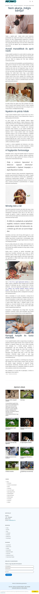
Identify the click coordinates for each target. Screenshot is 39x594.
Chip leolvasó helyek (10, 557)
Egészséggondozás (11, 491)
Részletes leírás (3, 592)
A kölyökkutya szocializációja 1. (26, 472)
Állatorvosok (8, 546)
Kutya (12, 5)
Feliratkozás (8, 574)
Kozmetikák (8, 550)
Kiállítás (8, 502)
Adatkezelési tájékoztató (16, 588)
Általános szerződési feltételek (18, 586)
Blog (7, 531)
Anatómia (9, 500)
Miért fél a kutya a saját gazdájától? (11, 428)
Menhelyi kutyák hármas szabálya (25, 428)
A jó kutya (22, 399)
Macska (7, 529)
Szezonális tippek (10, 490)
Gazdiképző (8, 544)
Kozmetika (9, 498)
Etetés (8, 486)
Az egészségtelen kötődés (26, 442)
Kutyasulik (8, 553)
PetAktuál (9, 488)
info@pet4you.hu (11, 520)
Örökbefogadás (10, 493)
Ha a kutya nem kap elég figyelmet (11, 443)
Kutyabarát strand (9, 555)
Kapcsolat (10, 586)
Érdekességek (10, 497)
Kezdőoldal (7, 5)
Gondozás (9, 483)
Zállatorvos (8, 536)
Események (8, 538)
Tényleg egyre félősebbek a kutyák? (26, 457)
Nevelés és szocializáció (18, 5)
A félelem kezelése (10, 471)
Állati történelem (10, 495)
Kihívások (8, 534)
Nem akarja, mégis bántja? (29, 5)
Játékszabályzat (24, 588)
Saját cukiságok (27, 586)
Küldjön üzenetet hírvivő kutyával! (11, 457)
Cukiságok (8, 533)
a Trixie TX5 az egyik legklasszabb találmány (18, 282)
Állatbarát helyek (9, 551)
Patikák (7, 548)
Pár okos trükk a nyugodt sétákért (11, 400)
